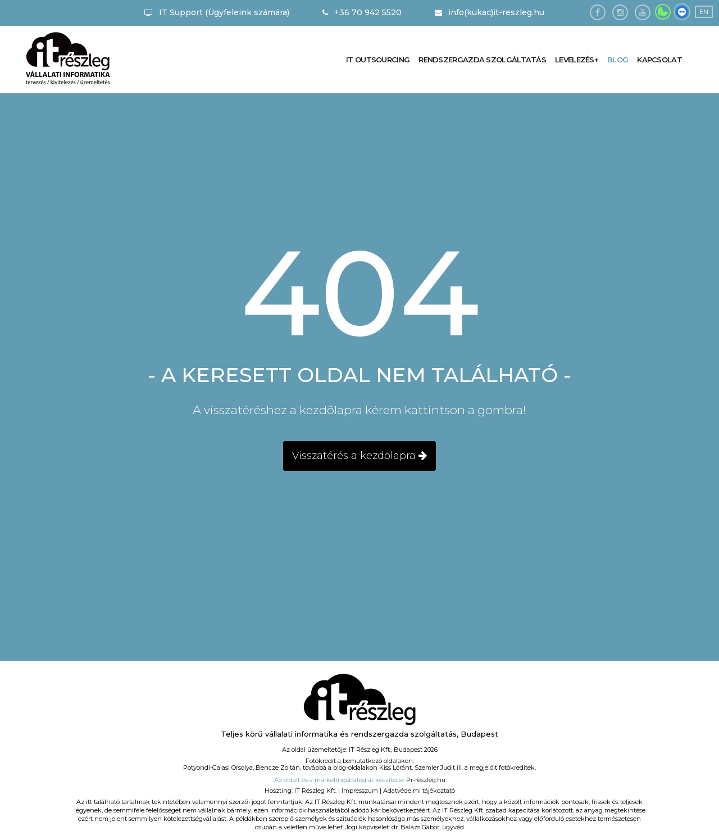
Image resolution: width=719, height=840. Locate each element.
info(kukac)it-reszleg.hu (489, 12)
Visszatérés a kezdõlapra (359, 456)
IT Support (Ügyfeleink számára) (216, 12)
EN (703, 12)
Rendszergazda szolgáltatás (480, 59)
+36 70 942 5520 (362, 12)
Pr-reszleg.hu (425, 780)
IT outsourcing (375, 59)
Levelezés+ (575, 59)
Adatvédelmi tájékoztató (419, 790)
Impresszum (360, 790)
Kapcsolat (659, 59)
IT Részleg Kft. (315, 790)
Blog (616, 59)
